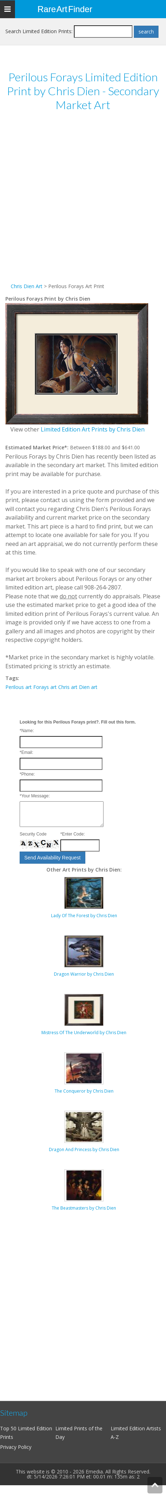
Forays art (45, 687)
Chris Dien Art (26, 286)
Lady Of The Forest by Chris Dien (84, 916)
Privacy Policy (15, 1447)
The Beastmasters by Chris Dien (84, 1208)
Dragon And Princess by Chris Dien (84, 1149)
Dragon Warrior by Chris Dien (84, 974)
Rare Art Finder (64, 9)
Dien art (88, 687)
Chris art (67, 687)
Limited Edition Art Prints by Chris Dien (93, 429)
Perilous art (18, 687)
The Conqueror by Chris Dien (84, 1091)
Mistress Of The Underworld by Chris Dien (83, 1032)
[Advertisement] (81, 201)
